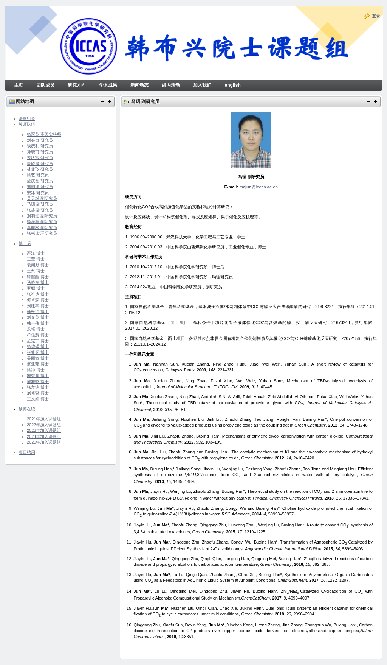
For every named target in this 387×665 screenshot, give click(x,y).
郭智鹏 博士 (38, 375)
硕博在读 (27, 408)
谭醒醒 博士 (38, 276)
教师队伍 (27, 124)
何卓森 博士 (38, 299)
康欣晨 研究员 (40, 163)
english (232, 85)
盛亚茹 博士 (38, 363)
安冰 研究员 (38, 192)
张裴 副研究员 (40, 210)
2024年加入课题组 (44, 436)
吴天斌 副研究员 (42, 198)
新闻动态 (139, 85)
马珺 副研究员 (40, 204)
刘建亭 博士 (38, 306)
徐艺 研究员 (38, 175)
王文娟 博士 (38, 399)
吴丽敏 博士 (38, 358)
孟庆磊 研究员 (40, 181)
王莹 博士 (36, 259)
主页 (18, 85)
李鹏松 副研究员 (42, 227)
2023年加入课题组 (44, 430)
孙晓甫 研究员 (40, 152)
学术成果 (108, 85)
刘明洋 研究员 (40, 186)
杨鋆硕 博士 (38, 346)
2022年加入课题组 (44, 424)
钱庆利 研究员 (40, 145)
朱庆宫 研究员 (40, 157)
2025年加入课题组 (44, 442)
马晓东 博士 (38, 282)
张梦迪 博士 (38, 387)
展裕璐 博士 (38, 393)
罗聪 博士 (36, 288)
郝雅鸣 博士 (38, 381)
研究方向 (77, 85)
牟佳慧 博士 (38, 335)
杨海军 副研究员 (42, 221)
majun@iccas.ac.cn (258, 187)
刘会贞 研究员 (40, 140)
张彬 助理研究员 (42, 233)
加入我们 (202, 85)
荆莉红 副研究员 (42, 215)
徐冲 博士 (36, 370)
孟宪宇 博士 (38, 340)
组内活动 (171, 85)
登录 (376, 16)
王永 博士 (36, 270)
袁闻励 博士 (38, 265)
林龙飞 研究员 (40, 169)
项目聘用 (27, 452)
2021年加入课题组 (44, 419)
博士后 (25, 243)
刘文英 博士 (38, 317)
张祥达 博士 (38, 294)
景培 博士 (36, 329)
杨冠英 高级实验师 (44, 134)
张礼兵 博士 (38, 352)
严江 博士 (36, 253)
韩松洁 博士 (38, 311)
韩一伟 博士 (38, 323)
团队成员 (45, 85)
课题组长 (27, 118)
